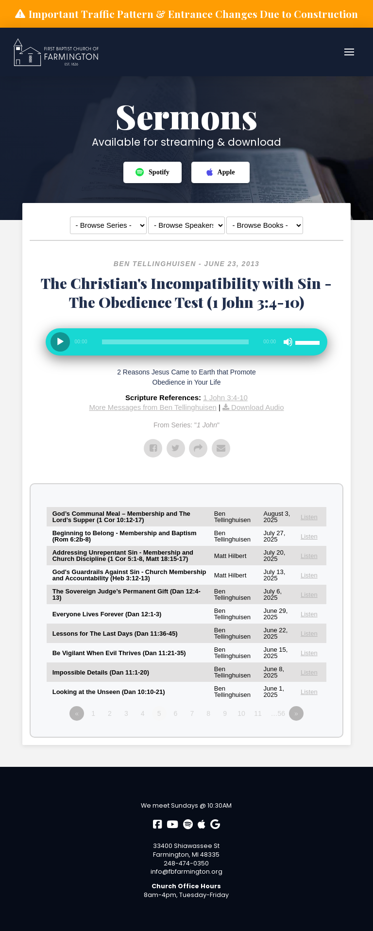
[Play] (60, 342)
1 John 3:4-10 (225, 397)
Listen (309, 517)
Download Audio (257, 407)
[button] (349, 52)
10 (241, 713)
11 (258, 713)
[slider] (175, 341)
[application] (187, 345)
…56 (278, 713)
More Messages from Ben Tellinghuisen (152, 407)
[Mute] (288, 342)
